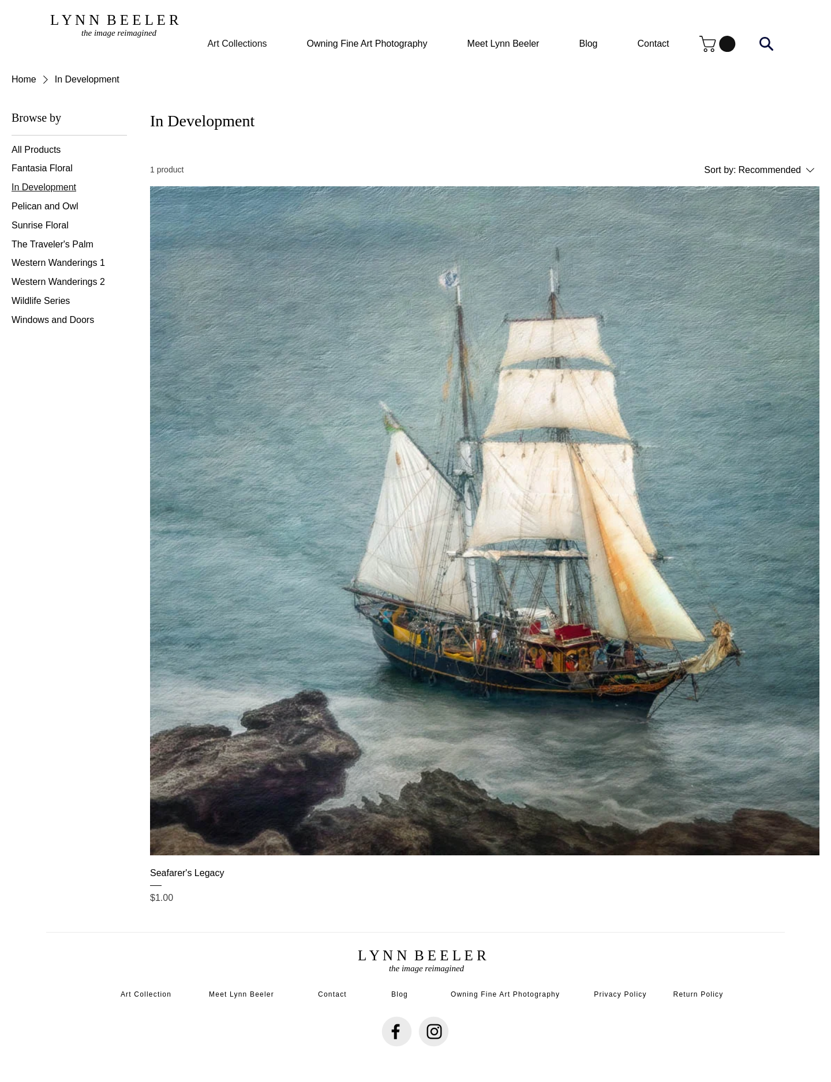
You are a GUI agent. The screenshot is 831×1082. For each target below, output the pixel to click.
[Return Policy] (699, 994)
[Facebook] (395, 1031)
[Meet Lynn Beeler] (243, 994)
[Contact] (333, 994)
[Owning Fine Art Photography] (506, 994)
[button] (719, 44)
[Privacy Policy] (621, 994)
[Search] (766, 44)
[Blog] (400, 994)
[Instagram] (434, 1031)
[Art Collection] (147, 994)
